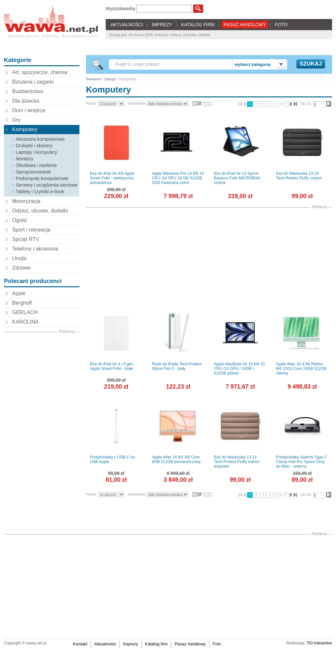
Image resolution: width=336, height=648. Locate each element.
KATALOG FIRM (198, 24)
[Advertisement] (41, 433)
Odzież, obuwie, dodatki (40, 210)
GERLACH (24, 312)
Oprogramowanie (33, 171)
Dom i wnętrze (29, 110)
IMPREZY (162, 24)
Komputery (24, 129)
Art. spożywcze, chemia (39, 72)
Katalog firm (156, 643)
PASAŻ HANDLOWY (244, 24)
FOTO (281, 24)
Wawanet (93, 79)
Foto (217, 643)
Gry (16, 120)
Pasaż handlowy (190, 643)
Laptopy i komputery (36, 152)
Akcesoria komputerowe (40, 139)
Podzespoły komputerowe (42, 178)
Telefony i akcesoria (35, 249)
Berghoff (22, 303)
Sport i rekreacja (31, 230)
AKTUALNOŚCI (127, 24)
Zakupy (110, 79)
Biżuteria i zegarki (32, 82)
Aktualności (105, 643)
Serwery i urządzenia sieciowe (46, 185)
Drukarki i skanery (34, 145)
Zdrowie (21, 268)
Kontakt (80, 643)
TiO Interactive (319, 643)
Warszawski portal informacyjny (53, 36)
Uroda (19, 258)
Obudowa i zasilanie (36, 165)
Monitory (24, 158)
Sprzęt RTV (25, 239)
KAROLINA (25, 322)
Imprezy (130, 643)
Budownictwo (27, 91)
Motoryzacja (26, 201)
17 (285, 104)
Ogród (19, 220)
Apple (19, 293)
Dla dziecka (25, 101)
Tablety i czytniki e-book (40, 191)
